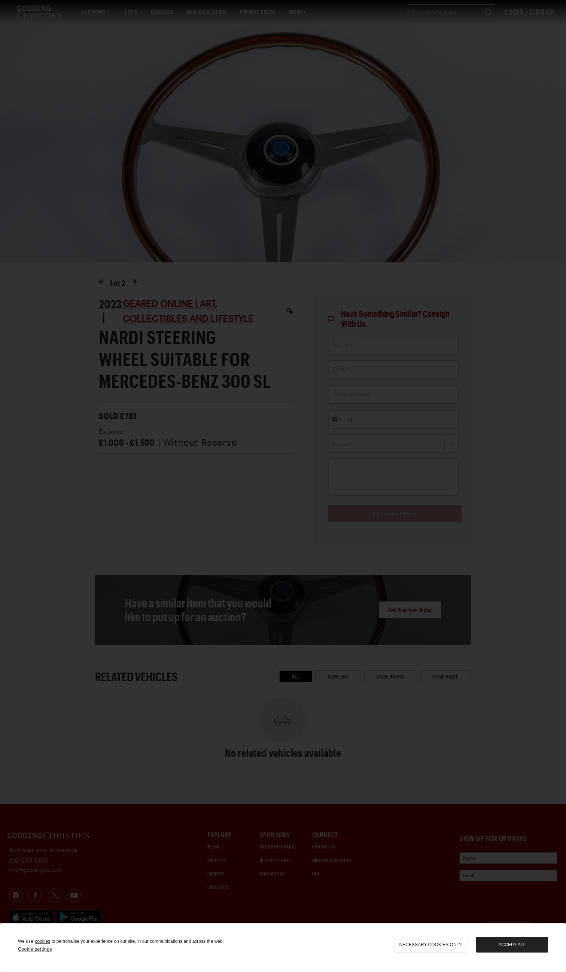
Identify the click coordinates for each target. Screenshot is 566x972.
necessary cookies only (430, 944)
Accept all (512, 944)
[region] (283, 947)
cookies (42, 941)
